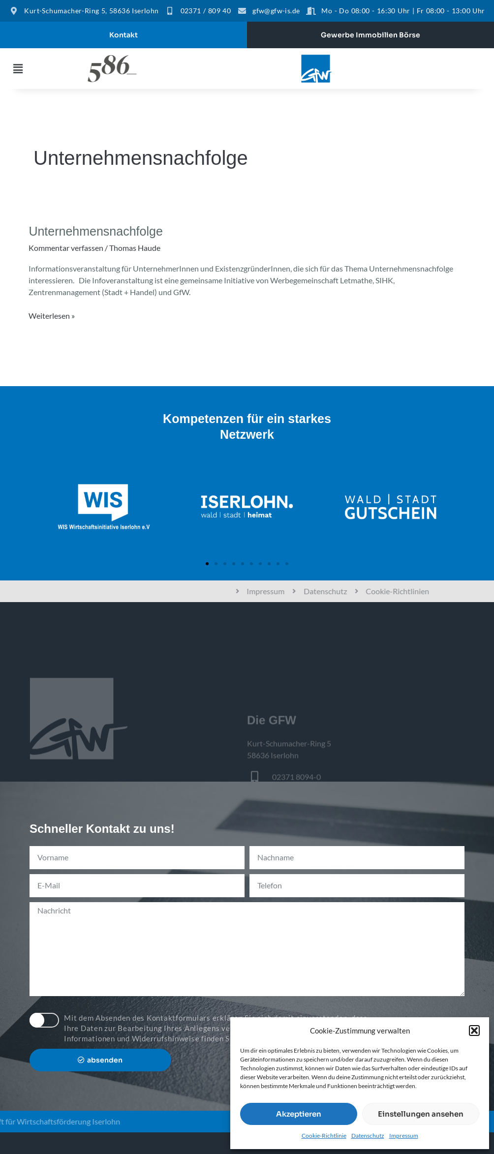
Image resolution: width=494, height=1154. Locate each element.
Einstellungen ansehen (420, 1114)
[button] (474, 1030)
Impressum (403, 1135)
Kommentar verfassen (66, 247)
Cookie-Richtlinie (324, 1135)
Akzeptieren (298, 1114)
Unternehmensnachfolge (95, 231)
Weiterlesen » (52, 315)
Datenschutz (367, 1135)
